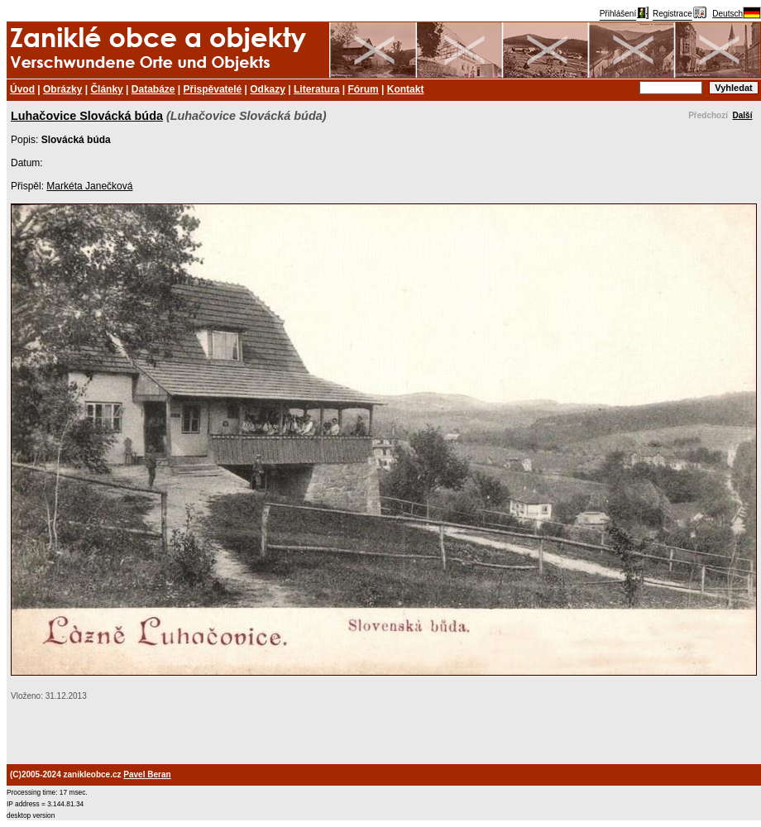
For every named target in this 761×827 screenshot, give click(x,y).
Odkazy (267, 89)
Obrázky (62, 89)
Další (743, 115)
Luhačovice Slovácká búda (87, 115)
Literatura (316, 89)
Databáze (153, 89)
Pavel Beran (146, 774)
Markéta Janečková (89, 186)
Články (106, 89)
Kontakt (405, 89)
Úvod (22, 89)
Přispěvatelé (213, 89)
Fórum (362, 89)
